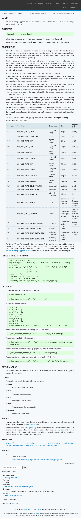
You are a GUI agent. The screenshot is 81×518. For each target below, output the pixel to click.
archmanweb (27, 509)
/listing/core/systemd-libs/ (14, 496)
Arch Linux (13, 3)
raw (16, 503)
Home (29, 4)
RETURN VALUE (9, 367)
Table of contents (9, 500)
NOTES (5, 418)
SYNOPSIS (7, 29)
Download (74, 8)
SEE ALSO (7, 439)
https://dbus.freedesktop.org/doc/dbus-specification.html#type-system (37, 460)
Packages (39, 4)
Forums (49, 4)
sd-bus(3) (30, 443)
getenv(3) (32, 428)
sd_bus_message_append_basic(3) (19, 251)
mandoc (39, 509)
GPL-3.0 (36, 513)
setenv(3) (64, 430)
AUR (64, 8)
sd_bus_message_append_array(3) (18, 445)
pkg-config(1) (32, 424)
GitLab (65, 4)
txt (13, 503)
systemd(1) (10, 443)
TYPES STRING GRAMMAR (15, 256)
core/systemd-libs (11, 478)
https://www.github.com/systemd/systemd (19, 487)
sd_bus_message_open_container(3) (45, 445)
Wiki (57, 4)
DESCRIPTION (9, 47)
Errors (6, 378)
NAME (5, 18)
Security (74, 4)
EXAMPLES (7, 287)
